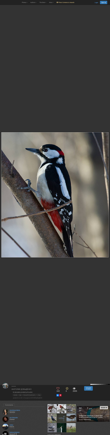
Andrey (11, 425)
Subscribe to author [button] (88, 388)
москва (15, 395)
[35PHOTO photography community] (10, 2)
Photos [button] (24, 2)
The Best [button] (42, 2)
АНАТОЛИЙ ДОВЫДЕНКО (22, 389)
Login (96, 2)
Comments (9, 405)
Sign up (103, 2)
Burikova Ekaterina (14, 432)
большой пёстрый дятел (29, 395)
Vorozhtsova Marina (15, 410)
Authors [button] (33, 2)
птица (38, 395)
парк (20, 395)
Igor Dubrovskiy (14, 417)
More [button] (51, 2)
